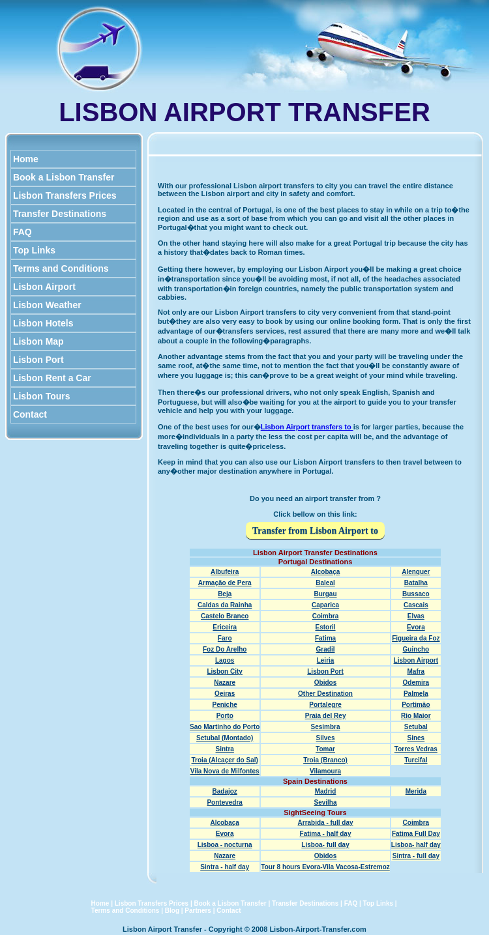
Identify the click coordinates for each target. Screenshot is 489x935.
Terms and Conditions (60, 268)
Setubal (416, 726)
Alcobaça (325, 571)
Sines (416, 737)
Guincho (416, 649)
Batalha (416, 582)
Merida (416, 791)
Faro (225, 638)
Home (25, 159)
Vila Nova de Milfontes (224, 771)
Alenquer (416, 571)
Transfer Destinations (59, 214)
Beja (224, 593)
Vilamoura (325, 771)
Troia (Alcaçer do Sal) (225, 760)
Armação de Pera (225, 582)
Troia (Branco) (325, 760)
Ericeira (225, 627)
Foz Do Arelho (224, 649)
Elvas (416, 616)
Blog (172, 910)
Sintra (225, 749)
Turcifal (415, 760)
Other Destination (325, 693)
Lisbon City (224, 671)
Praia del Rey (325, 715)
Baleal (325, 582)
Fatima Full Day (416, 833)
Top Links (34, 250)
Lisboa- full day (325, 844)
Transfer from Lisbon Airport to (315, 531)
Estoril (325, 627)
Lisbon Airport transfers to (307, 427)
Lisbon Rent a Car (52, 378)
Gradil (325, 649)
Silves (325, 737)
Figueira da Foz (415, 638)
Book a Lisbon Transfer (63, 177)
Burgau (325, 593)
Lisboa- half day (416, 844)
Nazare (224, 682)
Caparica (325, 605)
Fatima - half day (325, 833)
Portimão (416, 704)
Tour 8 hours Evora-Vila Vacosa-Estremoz (325, 866)
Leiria (325, 660)
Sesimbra (325, 726)
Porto (224, 715)
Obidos (325, 682)
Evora (416, 627)
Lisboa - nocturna (225, 844)
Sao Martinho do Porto (224, 726)
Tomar (325, 749)
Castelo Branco (224, 616)
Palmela (416, 693)
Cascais (416, 605)
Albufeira (225, 571)
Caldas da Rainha (225, 605)
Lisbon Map (38, 341)
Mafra (416, 671)
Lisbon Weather (47, 305)
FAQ (22, 232)
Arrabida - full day (325, 822)
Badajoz (225, 791)
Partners (198, 910)
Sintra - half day (224, 866)
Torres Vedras (415, 749)
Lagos (224, 660)
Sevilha (325, 802)
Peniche (225, 704)
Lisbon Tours (41, 396)
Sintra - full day (416, 855)
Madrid (325, 791)
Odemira (416, 682)
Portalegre (325, 704)
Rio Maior (416, 715)
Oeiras (225, 693)
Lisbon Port (38, 359)
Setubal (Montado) (224, 737)
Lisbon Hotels (43, 323)
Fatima (325, 638)
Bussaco (416, 593)
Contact (30, 414)
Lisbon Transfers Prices (64, 195)
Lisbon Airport (44, 286)
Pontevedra (224, 802)
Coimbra (325, 616)
